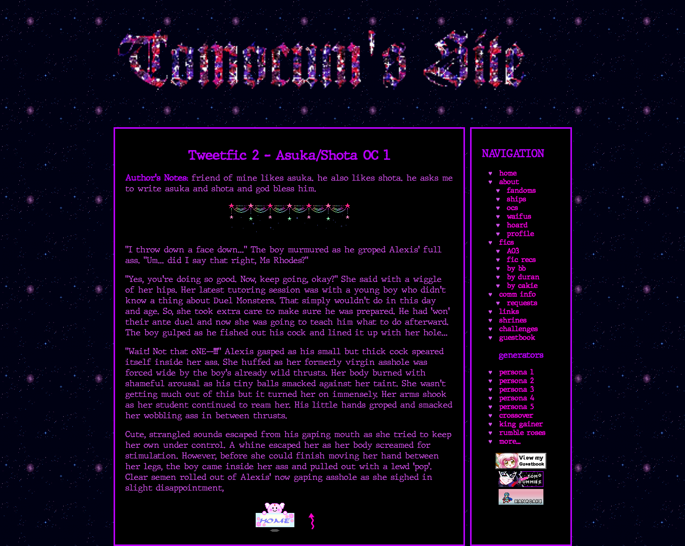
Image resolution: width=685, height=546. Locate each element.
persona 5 (516, 407)
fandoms (521, 190)
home (507, 173)
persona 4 (516, 398)
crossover (516, 415)
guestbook (517, 337)
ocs (512, 208)
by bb (516, 268)
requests (522, 303)
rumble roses (522, 432)
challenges (518, 329)
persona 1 (516, 372)
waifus (519, 216)
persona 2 (516, 381)
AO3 (513, 251)
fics (506, 242)
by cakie (522, 285)
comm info (517, 294)
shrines (513, 320)
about (509, 182)
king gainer (521, 424)
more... (509, 441)
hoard (517, 225)
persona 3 (516, 389)
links (509, 311)
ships (516, 199)
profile (520, 233)
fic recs (521, 259)
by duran (523, 277)
